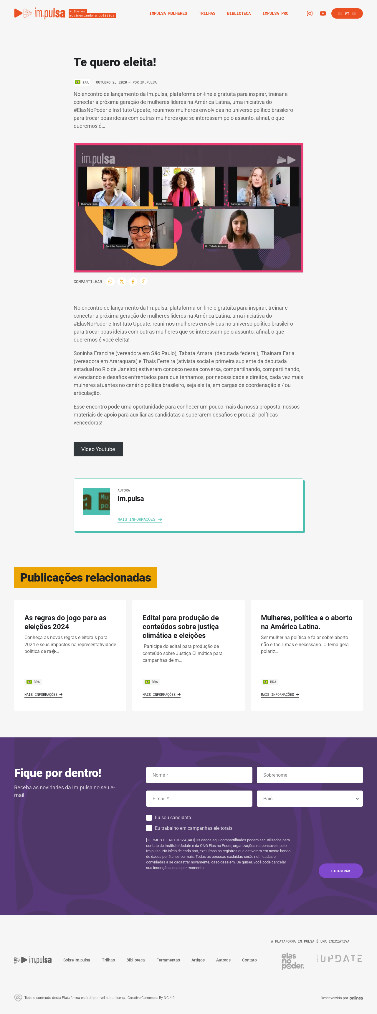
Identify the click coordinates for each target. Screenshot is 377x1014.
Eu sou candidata (173, 817)
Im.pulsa (148, 82)
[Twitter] (121, 281)
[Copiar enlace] (144, 281)
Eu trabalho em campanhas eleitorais (193, 828)
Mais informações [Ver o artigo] (43, 694)
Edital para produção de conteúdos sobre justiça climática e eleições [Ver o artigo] (181, 627)
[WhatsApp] (110, 281)
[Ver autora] (96, 501)
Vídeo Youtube (98, 449)
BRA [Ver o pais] (33, 681)
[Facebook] (132, 281)
